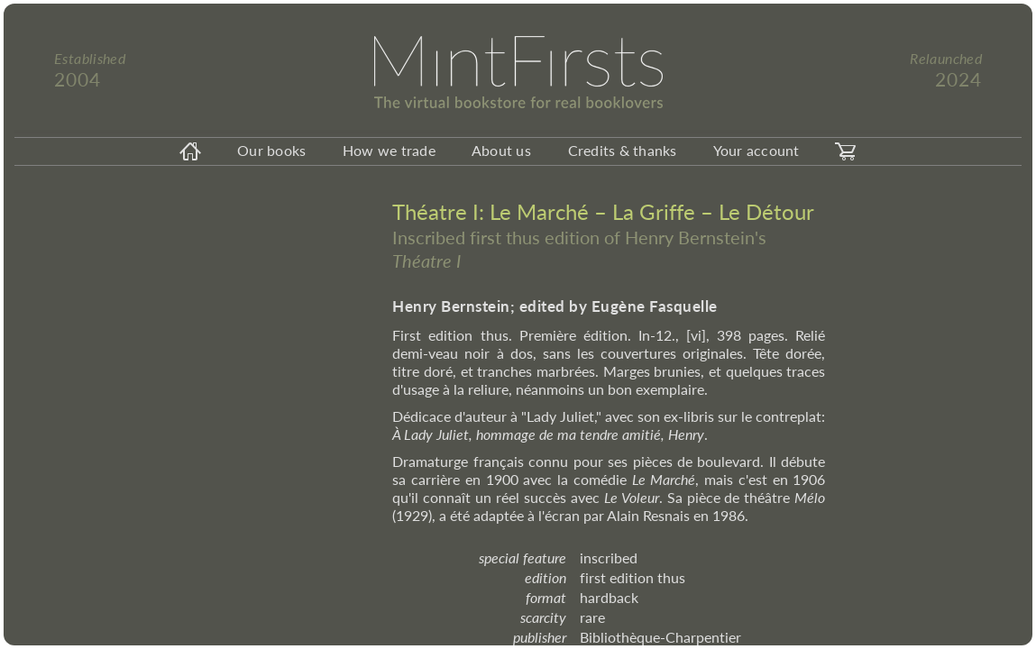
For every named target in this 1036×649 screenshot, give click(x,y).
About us (501, 150)
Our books (271, 150)
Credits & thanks (622, 150)
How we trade (389, 150)
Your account (756, 150)
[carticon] (845, 151)
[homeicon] (190, 151)
